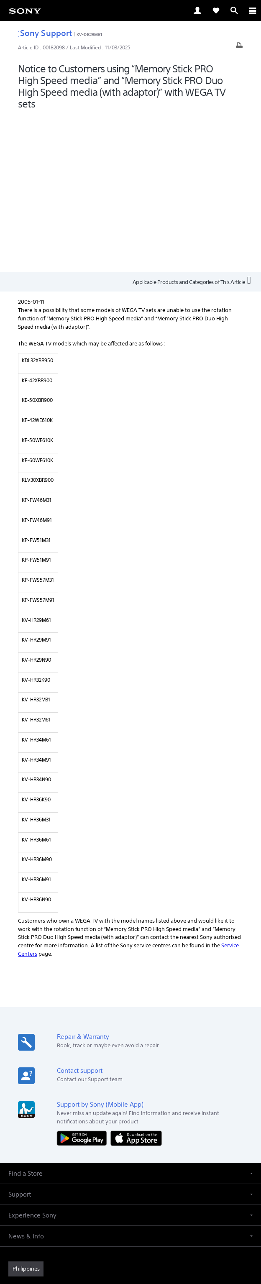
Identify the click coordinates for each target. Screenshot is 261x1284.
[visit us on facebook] (103, 1175)
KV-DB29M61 (89, 34)
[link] (25, 10)
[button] (130, 1018)
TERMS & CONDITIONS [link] (131, 1225)
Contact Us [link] (211, 1155)
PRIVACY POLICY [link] (130, 1235)
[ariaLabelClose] (252, 10)
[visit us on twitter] (121, 1175)
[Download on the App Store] (136, 982)
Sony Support (45, 33)
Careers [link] (180, 1155)
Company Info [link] (146, 1155)
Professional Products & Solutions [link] (79, 1155)
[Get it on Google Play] (83, 982)
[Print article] (239, 47)
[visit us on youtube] (157, 1175)
